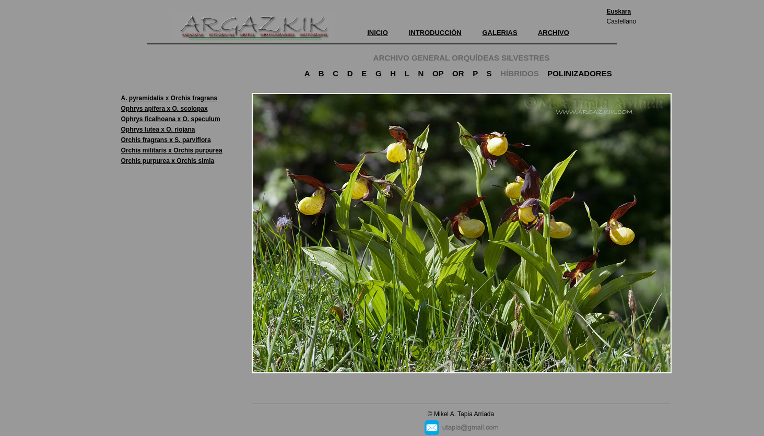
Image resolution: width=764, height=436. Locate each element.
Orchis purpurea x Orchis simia (168, 160)
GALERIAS (499, 33)
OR (458, 73)
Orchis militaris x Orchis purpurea (171, 150)
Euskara (619, 11)
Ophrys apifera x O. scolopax (164, 108)
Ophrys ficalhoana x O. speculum (170, 119)
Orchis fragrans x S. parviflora (166, 140)
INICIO (377, 33)
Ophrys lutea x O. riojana (158, 129)
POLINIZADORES (579, 73)
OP (437, 73)
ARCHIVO (553, 33)
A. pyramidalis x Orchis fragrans (169, 98)
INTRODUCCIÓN (435, 33)
